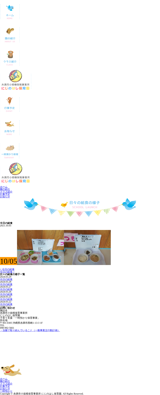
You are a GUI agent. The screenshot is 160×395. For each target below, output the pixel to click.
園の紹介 (5, 189)
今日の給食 (6, 279)
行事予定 (5, 194)
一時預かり (6, 391)
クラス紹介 (6, 191)
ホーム (4, 186)
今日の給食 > (7, 271)
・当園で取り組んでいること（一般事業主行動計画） (30, 330)
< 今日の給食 (7, 269)
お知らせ (5, 196)
